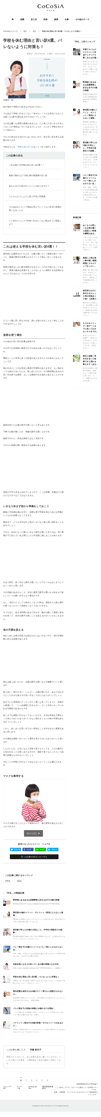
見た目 (34, 19)
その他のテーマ (82, 19)
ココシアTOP (7, 1087)
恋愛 (22, 19)
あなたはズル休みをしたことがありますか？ (29, 186)
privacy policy (33, 1087)
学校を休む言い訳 (25, 147)
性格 (46, 19)
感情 (56, 19)
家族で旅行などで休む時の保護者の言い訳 (28, 175)
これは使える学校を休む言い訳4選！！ (26, 165)
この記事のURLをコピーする (34, 857)
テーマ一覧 (19, 1087)
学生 (8, 881)
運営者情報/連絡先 (47, 1087)
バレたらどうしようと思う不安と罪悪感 (27, 196)
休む (20, 881)
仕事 (67, 19)
